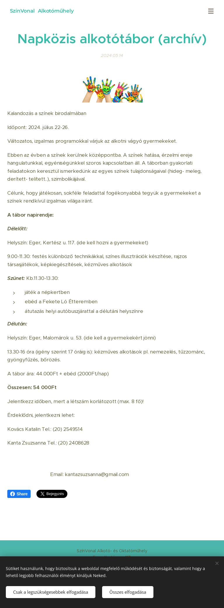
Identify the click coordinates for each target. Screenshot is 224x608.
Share (19, 494)
